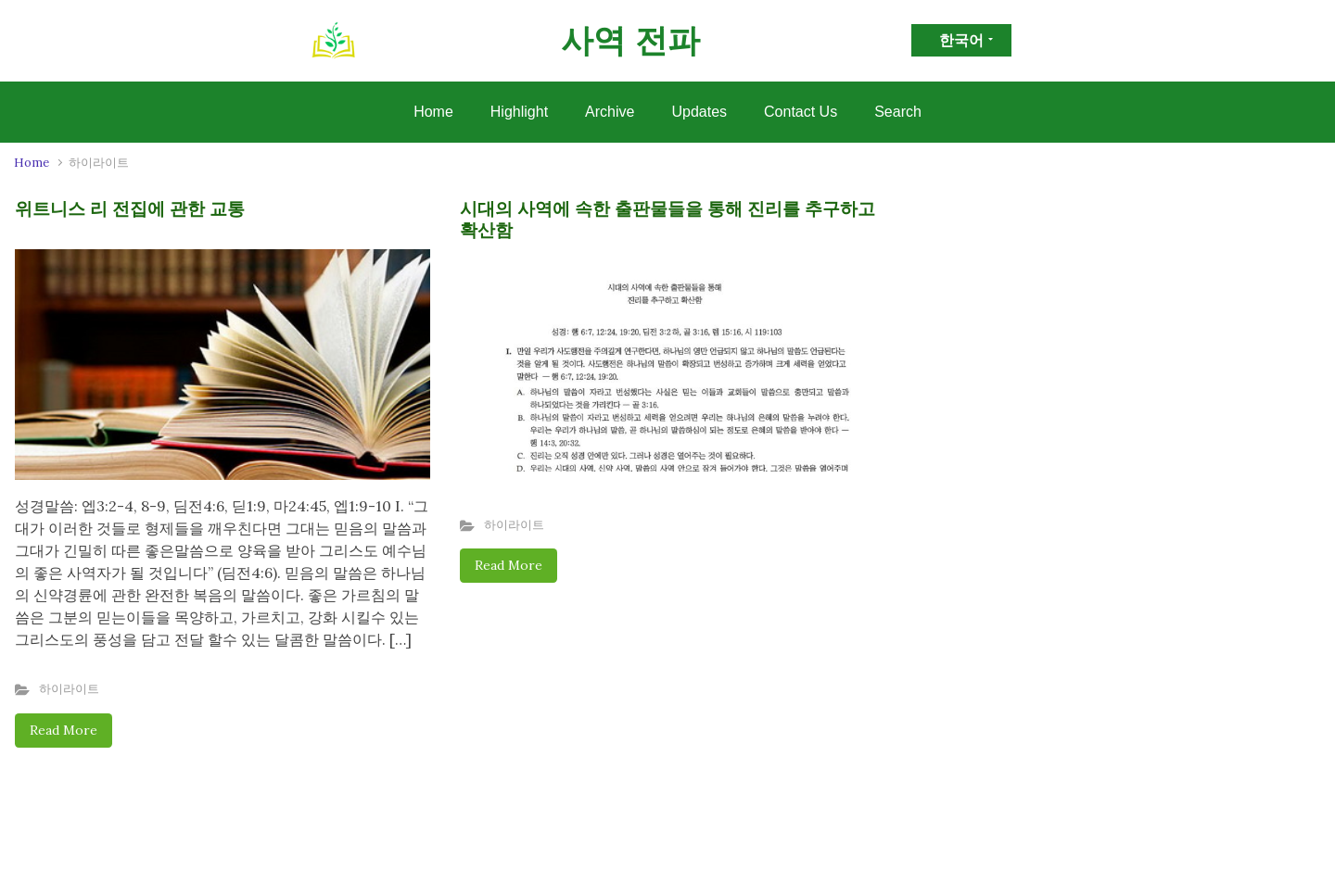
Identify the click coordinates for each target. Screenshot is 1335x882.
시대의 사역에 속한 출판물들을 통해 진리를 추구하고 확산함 (667, 219)
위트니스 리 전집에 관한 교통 (130, 208)
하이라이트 (69, 689)
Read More (63, 730)
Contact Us (800, 112)
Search (898, 112)
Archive (609, 112)
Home (433, 112)
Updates (699, 112)
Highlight (519, 112)
